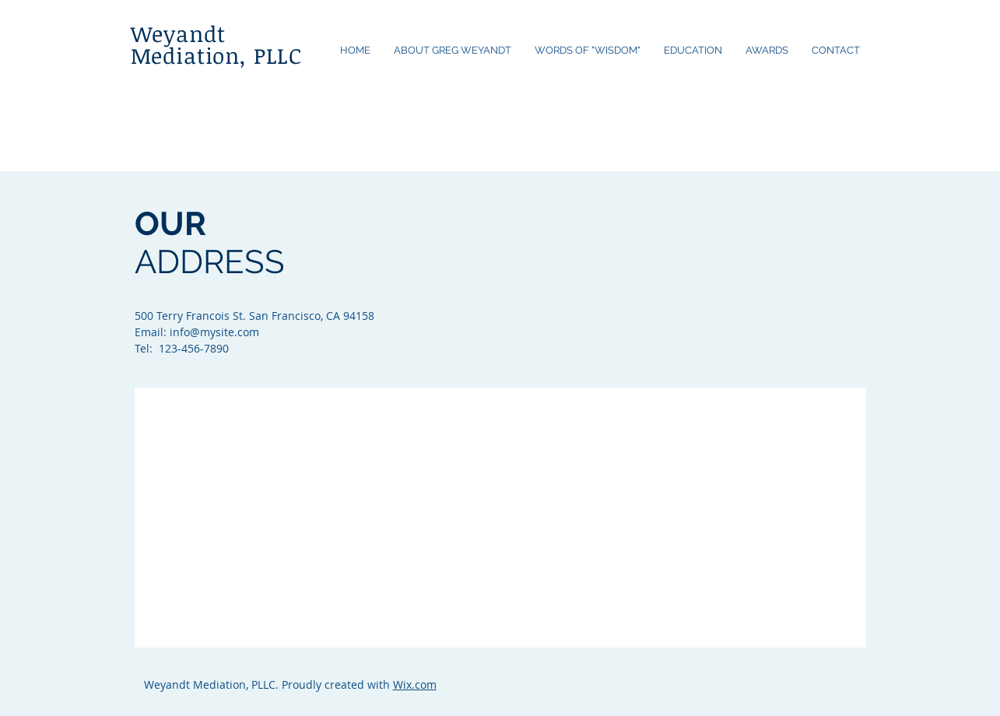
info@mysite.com (214, 332)
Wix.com (415, 684)
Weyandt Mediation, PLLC (217, 44)
